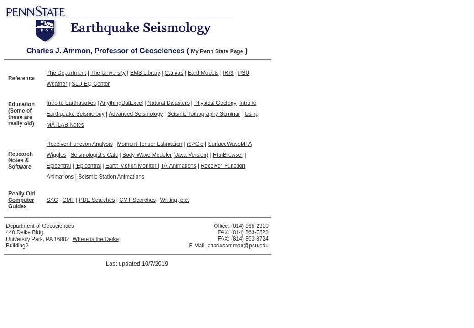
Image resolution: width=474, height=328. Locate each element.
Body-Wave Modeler (147, 155)
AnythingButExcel (121, 103)
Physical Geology (215, 103)
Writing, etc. (174, 200)
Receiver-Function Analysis (80, 144)
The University (108, 73)
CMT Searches (137, 200)
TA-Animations (178, 166)
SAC (52, 200)
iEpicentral (88, 166)
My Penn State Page (217, 51)
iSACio (195, 144)
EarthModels (203, 73)
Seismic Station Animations (111, 177)
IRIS (228, 73)
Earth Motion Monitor (131, 166)
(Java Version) (191, 155)
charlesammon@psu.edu (238, 245)
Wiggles (56, 155)
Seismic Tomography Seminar (203, 114)
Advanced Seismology (136, 114)
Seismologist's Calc (94, 155)
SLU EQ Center (91, 84)
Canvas (174, 73)
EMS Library (145, 73)
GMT (68, 200)
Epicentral (59, 166)
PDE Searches (97, 200)
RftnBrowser (228, 155)
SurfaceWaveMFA (230, 144)
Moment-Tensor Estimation (150, 144)
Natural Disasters (168, 103)
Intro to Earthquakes (71, 103)
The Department (66, 73)
